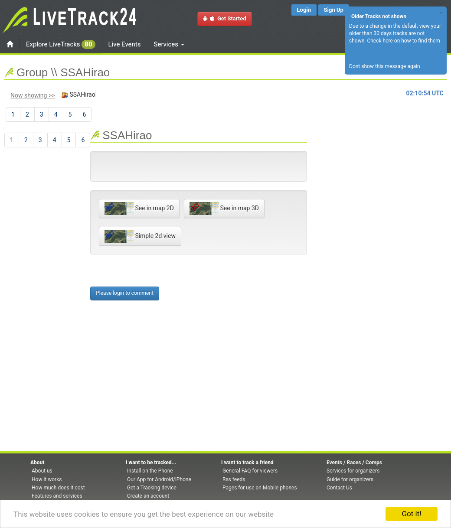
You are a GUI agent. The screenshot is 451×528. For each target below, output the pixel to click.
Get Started (224, 18)
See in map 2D (139, 208)
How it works (47, 479)
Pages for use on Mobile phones (259, 488)
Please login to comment (125, 293)
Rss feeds (233, 479)
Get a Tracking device (151, 488)
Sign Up (333, 10)
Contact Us (339, 488)
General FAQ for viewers (250, 471)
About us (42, 471)
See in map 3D (224, 208)
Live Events (124, 44)
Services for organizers (353, 471)
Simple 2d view (140, 236)
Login (304, 10)
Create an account (148, 496)
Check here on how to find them (403, 41)
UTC (425, 93)
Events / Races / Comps (354, 463)
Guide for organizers (350, 479)
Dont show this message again (384, 66)
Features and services (57, 496)
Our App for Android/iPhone (159, 479)
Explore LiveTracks (60, 44)
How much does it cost (58, 488)
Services (169, 44)
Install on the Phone (150, 471)
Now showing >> (32, 95)
